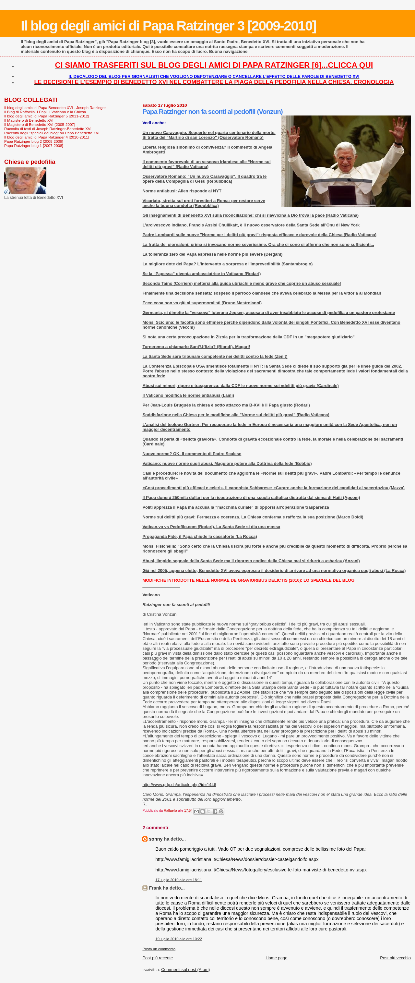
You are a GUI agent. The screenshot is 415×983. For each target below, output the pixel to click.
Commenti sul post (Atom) (185, 969)
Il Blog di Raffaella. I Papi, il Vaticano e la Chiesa (45, 112)
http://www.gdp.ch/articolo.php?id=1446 (179, 784)
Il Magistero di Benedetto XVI (28, 120)
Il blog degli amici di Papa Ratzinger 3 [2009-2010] (168, 25)
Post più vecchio (395, 957)
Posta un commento (158, 949)
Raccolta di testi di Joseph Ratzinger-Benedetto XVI (47, 129)
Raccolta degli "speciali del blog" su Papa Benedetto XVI (52, 133)
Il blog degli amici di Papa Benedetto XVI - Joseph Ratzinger (55, 107)
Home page (276, 957)
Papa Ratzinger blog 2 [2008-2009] (33, 141)
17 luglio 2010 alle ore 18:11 (178, 880)
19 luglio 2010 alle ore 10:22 (178, 939)
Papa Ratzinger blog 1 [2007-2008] (33, 145)
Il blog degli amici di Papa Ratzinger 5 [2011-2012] (46, 116)
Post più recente (157, 957)
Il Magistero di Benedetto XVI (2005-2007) (39, 124)
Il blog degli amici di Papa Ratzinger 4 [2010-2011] (46, 137)
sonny (155, 839)
